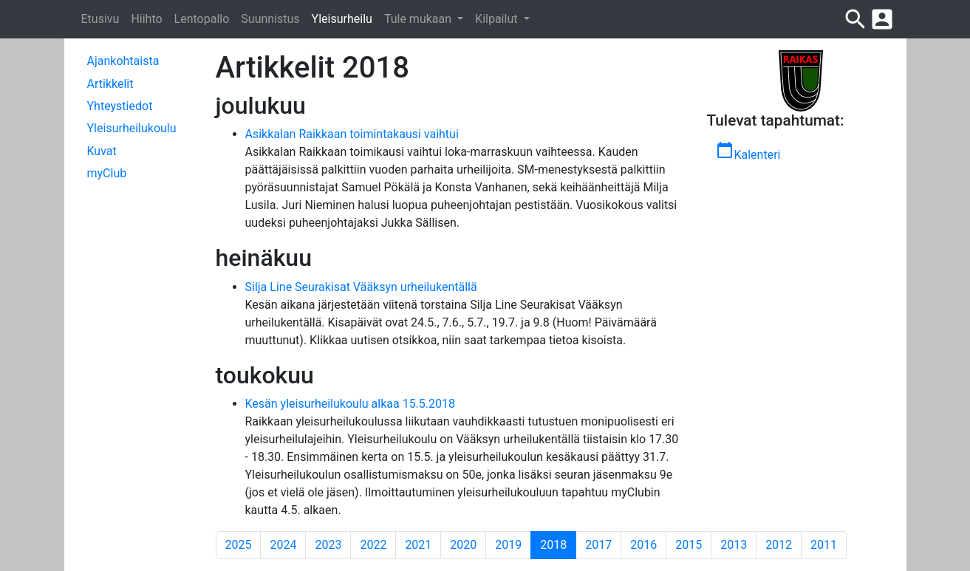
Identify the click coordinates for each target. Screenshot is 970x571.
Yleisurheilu (342, 19)
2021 (418, 545)
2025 (238, 545)
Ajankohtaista (123, 61)
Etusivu (100, 19)
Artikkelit (110, 84)
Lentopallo (202, 19)
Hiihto (146, 19)
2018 (558, 544)
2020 (463, 545)
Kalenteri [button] (748, 151)
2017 (598, 545)
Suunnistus (270, 19)
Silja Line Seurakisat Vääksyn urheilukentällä (361, 287)
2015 (688, 545)
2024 (283, 545)
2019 (508, 545)
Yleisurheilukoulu (132, 128)
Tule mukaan (419, 19)
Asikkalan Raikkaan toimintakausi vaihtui (352, 134)
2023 (328, 545)
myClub (107, 173)
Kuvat (102, 151)
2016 (643, 545)
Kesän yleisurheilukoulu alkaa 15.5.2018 (350, 404)
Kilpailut (497, 19)
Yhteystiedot (120, 106)
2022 (373, 545)
